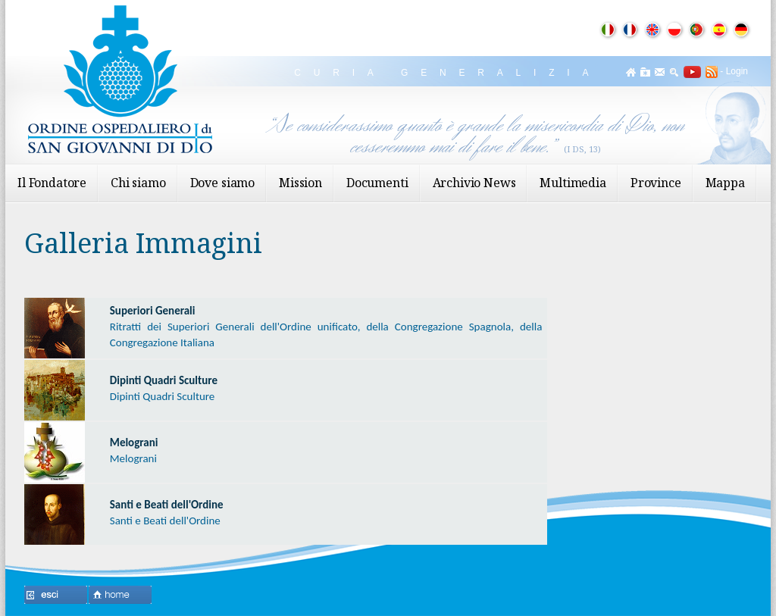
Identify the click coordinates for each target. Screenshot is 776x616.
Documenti (377, 182)
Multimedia (572, 182)
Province (655, 182)
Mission (300, 182)
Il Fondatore (51, 182)
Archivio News (474, 182)
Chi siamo (138, 182)
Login (737, 71)
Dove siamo (222, 182)
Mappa (725, 182)
